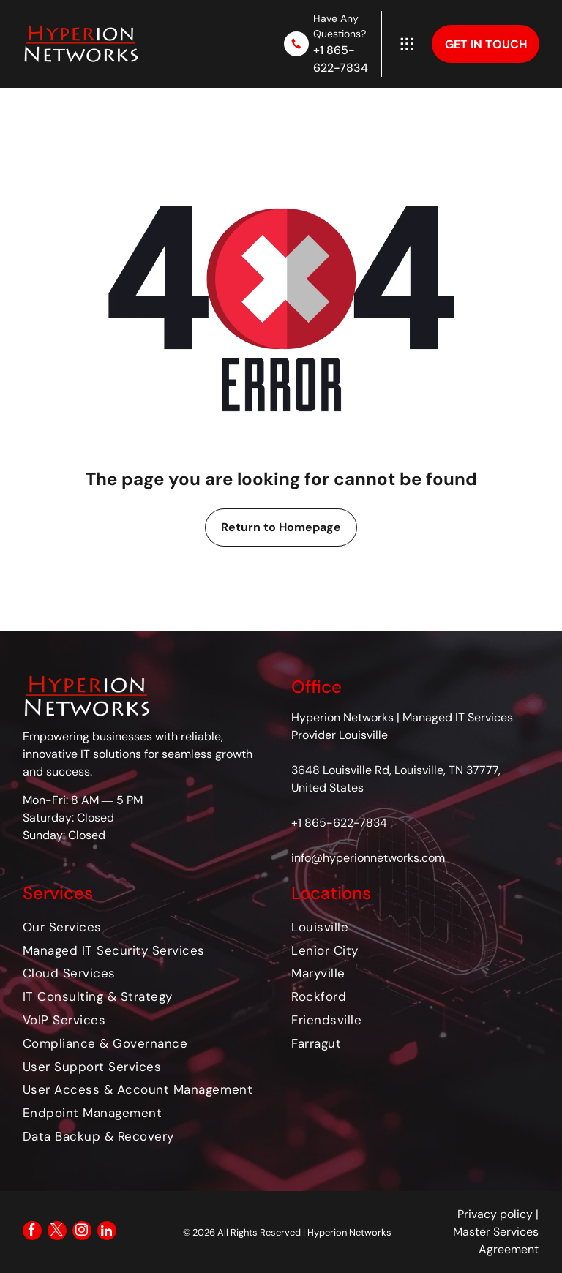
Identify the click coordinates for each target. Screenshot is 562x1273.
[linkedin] (106, 1232)
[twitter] (57, 1232)
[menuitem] (147, 927)
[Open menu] (407, 44)
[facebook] (32, 1232)
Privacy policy (495, 1214)
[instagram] (81, 1232)
